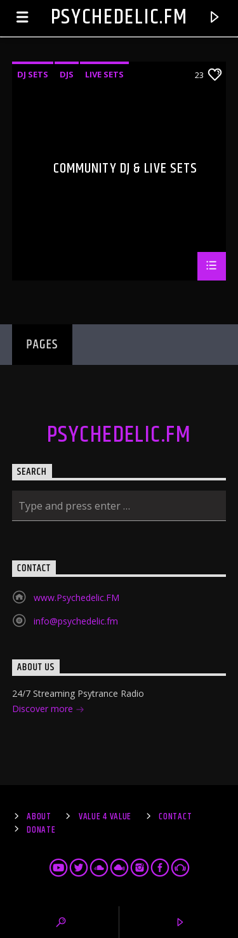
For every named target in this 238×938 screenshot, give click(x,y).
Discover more (48, 710)
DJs (67, 74)
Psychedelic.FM (119, 17)
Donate (41, 830)
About (39, 817)
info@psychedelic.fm (76, 621)
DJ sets (32, 74)
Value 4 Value (105, 817)
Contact (175, 817)
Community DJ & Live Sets (125, 170)
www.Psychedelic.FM (76, 597)
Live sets (104, 74)
